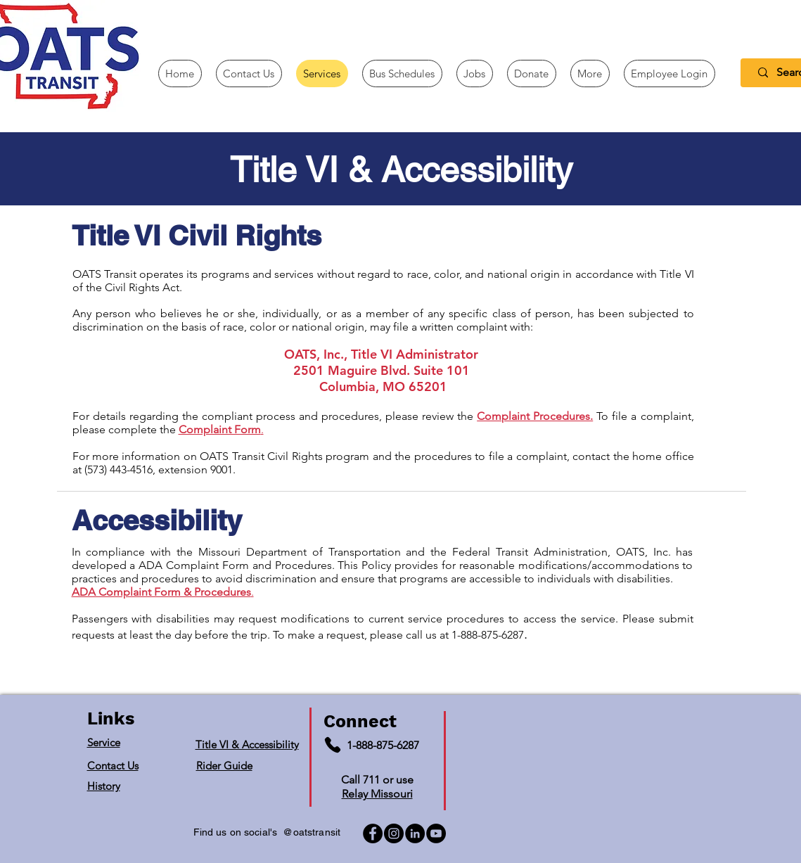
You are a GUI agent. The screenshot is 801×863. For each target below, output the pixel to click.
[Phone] (332, 745)
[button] (590, 73)
